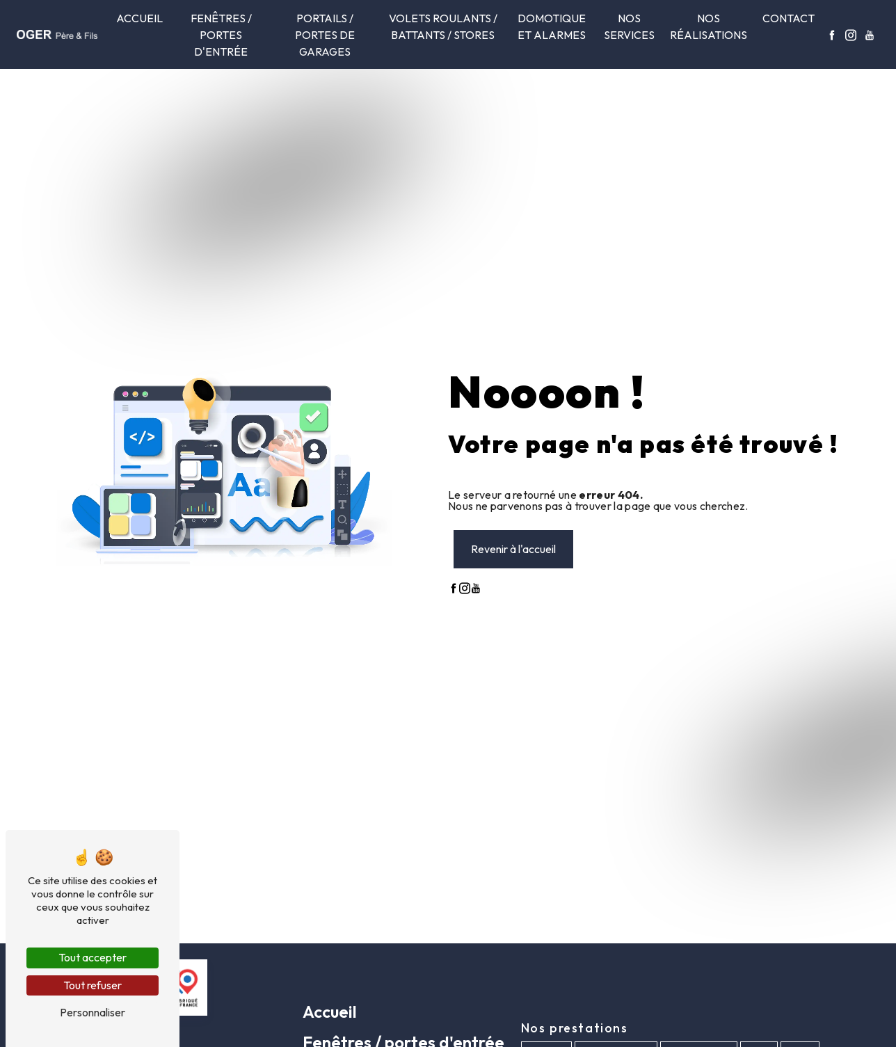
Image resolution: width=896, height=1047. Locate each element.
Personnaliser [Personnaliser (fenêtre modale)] (92, 1012)
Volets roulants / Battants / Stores (443, 26)
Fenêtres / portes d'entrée (221, 34)
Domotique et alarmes (552, 26)
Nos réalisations (708, 26)
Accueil (139, 18)
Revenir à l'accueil (513, 549)
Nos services (629, 26)
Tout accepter (92, 957)
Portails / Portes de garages (325, 34)
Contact (788, 18)
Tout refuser (92, 985)
